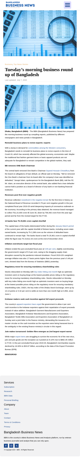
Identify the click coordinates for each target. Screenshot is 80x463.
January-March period (64, 226)
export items (20, 337)
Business (8, 64)
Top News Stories (21, 64)
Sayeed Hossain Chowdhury (58, 171)
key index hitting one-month (45, 272)
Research (8, 391)
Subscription (9, 387)
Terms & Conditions (12, 422)
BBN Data (8, 396)
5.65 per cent (50, 249)
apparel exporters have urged (29, 304)
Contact (7, 418)
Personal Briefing (11, 400)
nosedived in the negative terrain (34, 200)
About (6, 409)
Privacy (7, 427)
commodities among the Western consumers (46, 148)
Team (6, 413)
